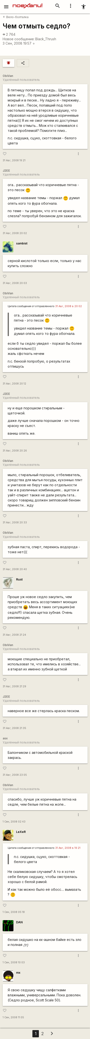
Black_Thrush (45, 39)
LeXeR (21, 832)
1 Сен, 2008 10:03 (14, 962)
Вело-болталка (16, 17)
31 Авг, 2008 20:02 (15, 233)
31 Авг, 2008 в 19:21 (67, 848)
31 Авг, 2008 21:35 (14, 728)
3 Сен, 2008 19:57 (19, 43)
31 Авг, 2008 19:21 (14, 160)
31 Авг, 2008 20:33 (15, 522)
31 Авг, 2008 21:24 (14, 634)
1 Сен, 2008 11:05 (13, 1017)
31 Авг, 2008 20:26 (15, 450)
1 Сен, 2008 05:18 (14, 912)
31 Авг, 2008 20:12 (14, 383)
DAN (19, 922)
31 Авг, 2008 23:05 (15, 774)
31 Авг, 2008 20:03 (15, 283)
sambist (21, 243)
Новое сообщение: (19, 39)
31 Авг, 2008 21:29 (14, 686)
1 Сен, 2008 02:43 (14, 821)
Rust (19, 579)
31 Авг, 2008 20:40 (15, 569)
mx (18, 972)
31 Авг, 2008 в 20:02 (68, 306)
